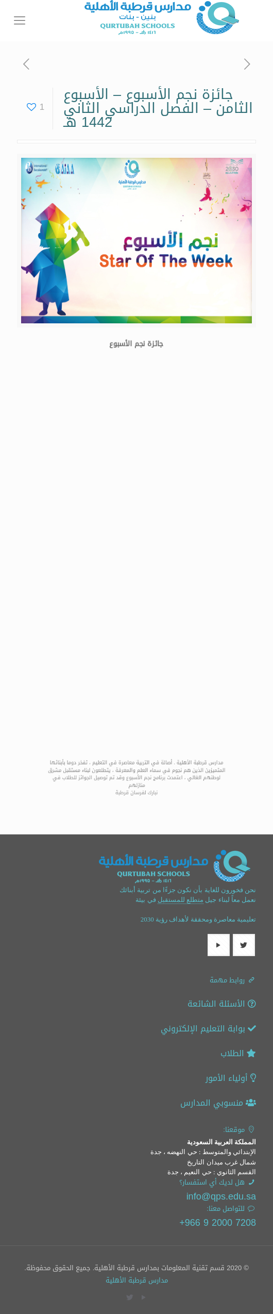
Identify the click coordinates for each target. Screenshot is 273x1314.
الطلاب (238, 1053)
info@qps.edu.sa (221, 1196)
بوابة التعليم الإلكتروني (208, 1029)
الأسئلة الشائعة (221, 1004)
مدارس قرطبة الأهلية (137, 1280)
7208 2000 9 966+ (217, 1222)
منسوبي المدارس (218, 1103)
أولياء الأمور (231, 1078)
